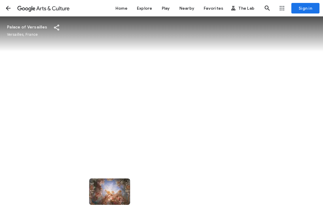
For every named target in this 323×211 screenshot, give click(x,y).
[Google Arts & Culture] (43, 8)
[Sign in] (305, 8)
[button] (8, 8)
